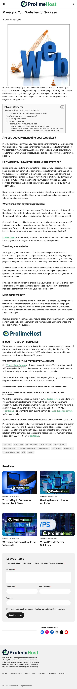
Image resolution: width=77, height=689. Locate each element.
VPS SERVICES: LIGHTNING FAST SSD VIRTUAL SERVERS (32, 126)
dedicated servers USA (27, 448)
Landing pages (9, 237)
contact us (9, 411)
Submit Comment (15, 615)
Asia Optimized (31, 444)
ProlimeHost (68, 448)
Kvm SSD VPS (30, 674)
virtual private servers (11, 452)
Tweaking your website (17, 119)
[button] (3, 4)
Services (41, 674)
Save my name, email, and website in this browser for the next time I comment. (37, 609)
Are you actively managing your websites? (22, 110)
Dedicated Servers (10, 448)
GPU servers (56, 448)
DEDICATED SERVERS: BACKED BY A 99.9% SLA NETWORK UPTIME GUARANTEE (39, 128)
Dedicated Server (16, 674)
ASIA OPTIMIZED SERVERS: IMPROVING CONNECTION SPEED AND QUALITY (37, 131)
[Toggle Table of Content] (61, 107)
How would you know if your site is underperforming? (28, 113)
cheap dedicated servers (62, 411)
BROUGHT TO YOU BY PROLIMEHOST (24, 124)
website (30, 452)
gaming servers (44, 448)
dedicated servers (52, 399)
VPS (23, 452)
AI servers (7, 444)
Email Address (45, 586)
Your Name (11, 586)
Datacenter (52, 674)
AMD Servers (18, 444)
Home (4, 674)
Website (9, 598)
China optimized (45, 444)
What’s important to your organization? (23, 116)
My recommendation (16, 121)
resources (62, 674)
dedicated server (60, 444)
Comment (10, 569)
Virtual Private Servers (16, 365)
